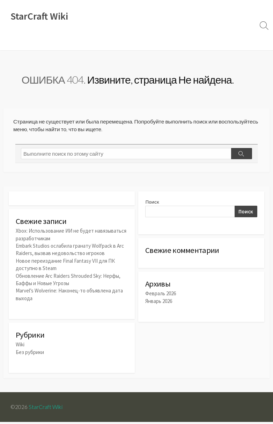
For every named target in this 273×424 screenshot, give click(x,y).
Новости (36, 41)
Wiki (12, 41)
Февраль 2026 (160, 297)
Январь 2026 (158, 304)
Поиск (152, 204)
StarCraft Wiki (46, 409)
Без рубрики (30, 353)
